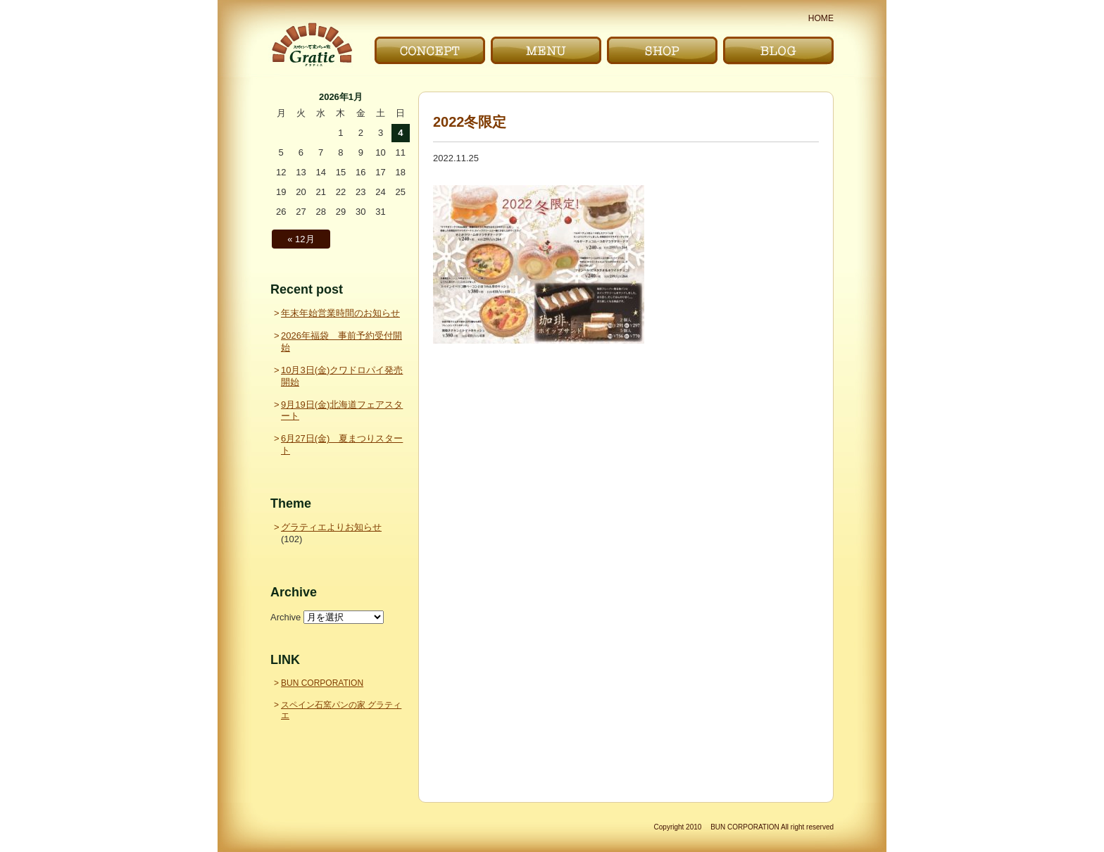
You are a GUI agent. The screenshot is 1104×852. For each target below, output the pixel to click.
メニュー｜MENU (546, 50)
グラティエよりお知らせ (331, 527)
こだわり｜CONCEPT (430, 50)
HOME (821, 18)
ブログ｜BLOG (778, 50)
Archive (285, 617)
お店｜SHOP (662, 50)
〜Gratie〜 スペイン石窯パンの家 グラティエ (311, 45)
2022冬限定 (470, 122)
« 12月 (300, 239)
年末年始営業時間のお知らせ (340, 313)
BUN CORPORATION (322, 683)
